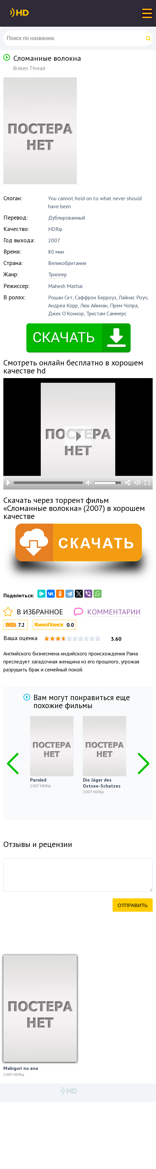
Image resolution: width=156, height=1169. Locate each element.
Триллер (57, 274)
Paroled (49, 780)
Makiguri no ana (20, 1068)
